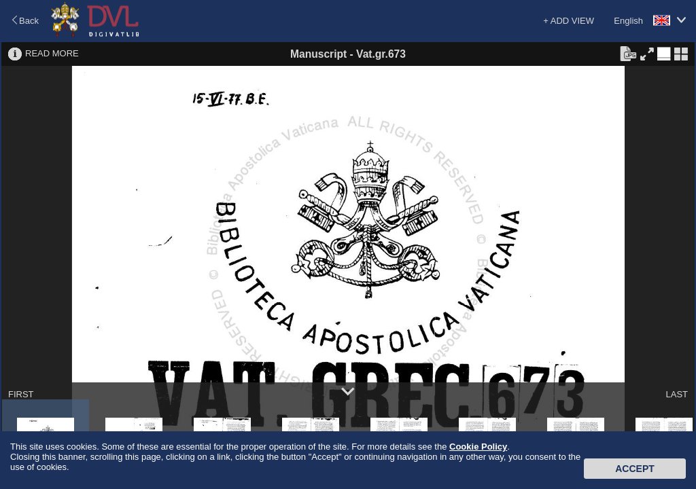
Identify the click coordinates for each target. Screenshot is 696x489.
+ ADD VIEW (568, 21)
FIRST (21, 394)
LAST (676, 394)
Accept (635, 468)
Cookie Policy (478, 446)
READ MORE (52, 53)
